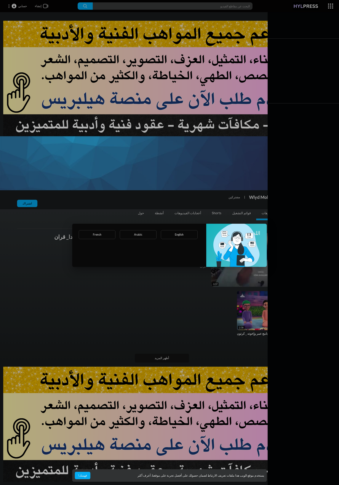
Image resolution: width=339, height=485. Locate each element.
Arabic (138, 234)
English (179, 234)
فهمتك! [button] (82, 475)
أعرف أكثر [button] (144, 475)
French (97, 234)
